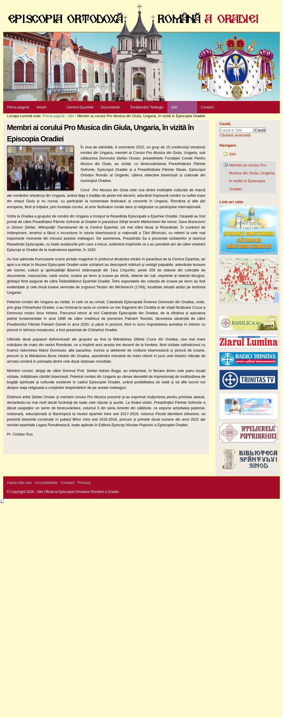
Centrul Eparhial (80, 107)
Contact (207, 107)
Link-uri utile (231, 202)
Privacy (84, 482)
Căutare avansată (235, 135)
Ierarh (41, 107)
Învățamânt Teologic (147, 107)
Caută (225, 124)
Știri (174, 107)
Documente (110, 107)
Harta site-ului (19, 482)
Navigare (228, 145)
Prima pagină (18, 107)
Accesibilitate (46, 482)
